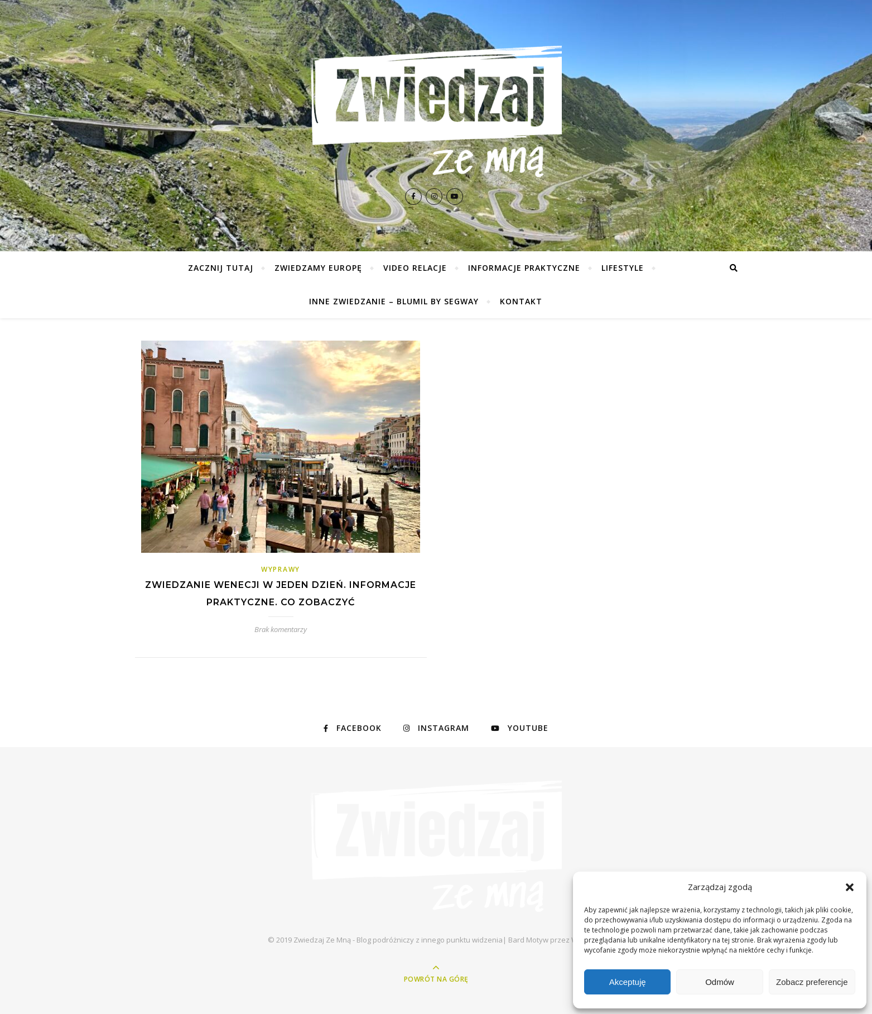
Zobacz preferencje (811, 982)
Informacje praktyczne (524, 267)
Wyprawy (280, 569)
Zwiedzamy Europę (318, 267)
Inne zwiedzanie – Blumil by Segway (394, 301)
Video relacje (415, 267)
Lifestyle (622, 267)
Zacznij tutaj (220, 267)
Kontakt (521, 301)
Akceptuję (627, 982)
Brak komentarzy (280, 629)
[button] (849, 887)
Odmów (719, 982)
